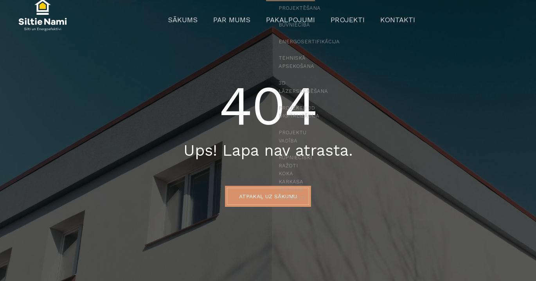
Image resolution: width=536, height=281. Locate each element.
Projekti (337, 21)
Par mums (241, 21)
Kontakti (381, 21)
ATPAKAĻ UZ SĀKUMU (268, 196)
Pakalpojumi (290, 21)
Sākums (199, 21)
